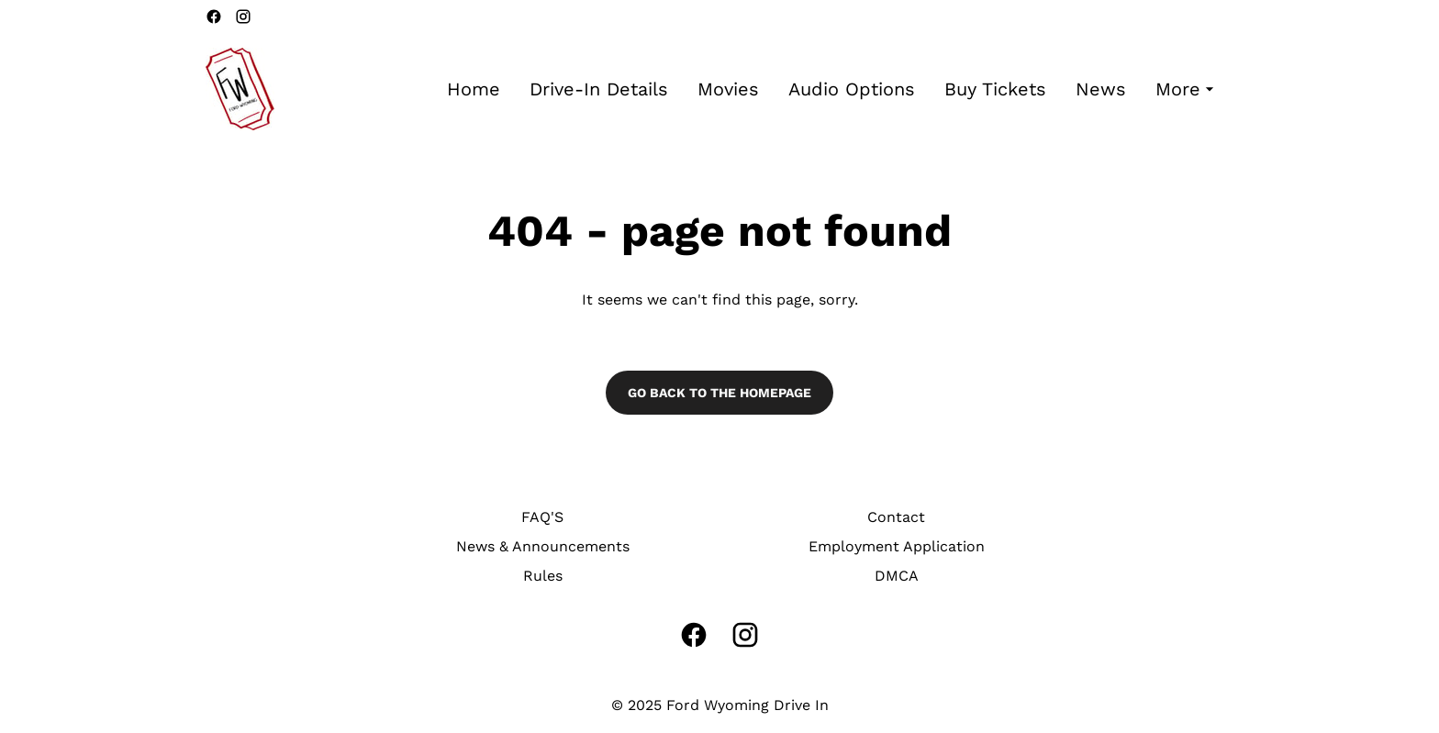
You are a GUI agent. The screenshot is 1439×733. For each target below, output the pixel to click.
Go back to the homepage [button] (719, 392)
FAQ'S (542, 517)
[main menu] (833, 89)
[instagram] (243, 16)
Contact (896, 517)
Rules (543, 575)
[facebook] (214, 16)
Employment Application (897, 546)
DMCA (897, 575)
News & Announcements (543, 546)
